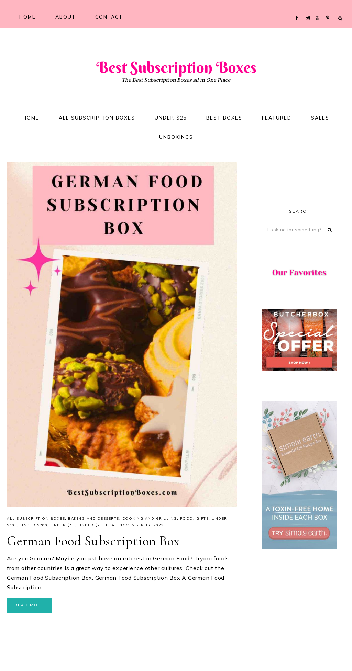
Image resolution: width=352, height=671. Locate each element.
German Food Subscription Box (94, 542)
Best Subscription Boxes (176, 67)
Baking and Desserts (93, 520)
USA (110, 526)
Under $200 (33, 526)
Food (186, 520)
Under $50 (63, 526)
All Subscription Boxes (36, 520)
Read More (29, 606)
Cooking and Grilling (149, 520)
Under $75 (90, 526)
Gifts (202, 520)
